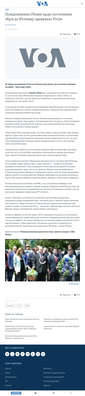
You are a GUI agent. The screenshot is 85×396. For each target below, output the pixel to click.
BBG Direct (47, 369)
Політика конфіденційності (54, 373)
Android (8, 386)
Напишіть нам (10, 377)
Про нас (8, 369)
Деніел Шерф (10, 25)
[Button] (65, 34)
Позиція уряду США (51, 381)
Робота (7, 373)
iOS (6, 381)
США (7, 10)
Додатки (46, 386)
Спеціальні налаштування (53, 377)
